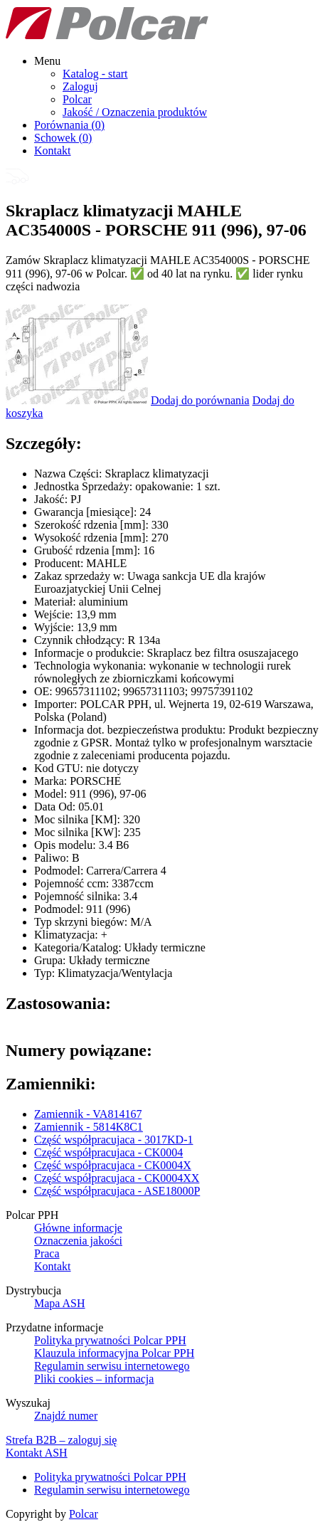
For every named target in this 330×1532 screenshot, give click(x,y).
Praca (47, 1253)
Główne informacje (78, 1228)
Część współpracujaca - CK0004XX (116, 1178)
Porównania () (69, 125)
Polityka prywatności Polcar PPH (110, 1340)
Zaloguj (80, 86)
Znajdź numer (65, 1416)
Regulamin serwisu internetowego (112, 1366)
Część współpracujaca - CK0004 (108, 1152)
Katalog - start (95, 74)
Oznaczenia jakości (78, 1241)
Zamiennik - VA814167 (88, 1114)
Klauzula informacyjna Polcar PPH (114, 1353)
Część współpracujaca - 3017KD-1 (113, 1140)
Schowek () (63, 138)
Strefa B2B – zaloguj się (61, 1440)
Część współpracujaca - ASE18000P (117, 1191)
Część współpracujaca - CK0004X (112, 1165)
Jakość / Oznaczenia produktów (135, 112)
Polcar (77, 99)
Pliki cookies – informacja (94, 1379)
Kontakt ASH (37, 1453)
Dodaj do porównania (200, 400)
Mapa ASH (59, 1303)
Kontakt (52, 150)
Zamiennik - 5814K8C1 (88, 1127)
